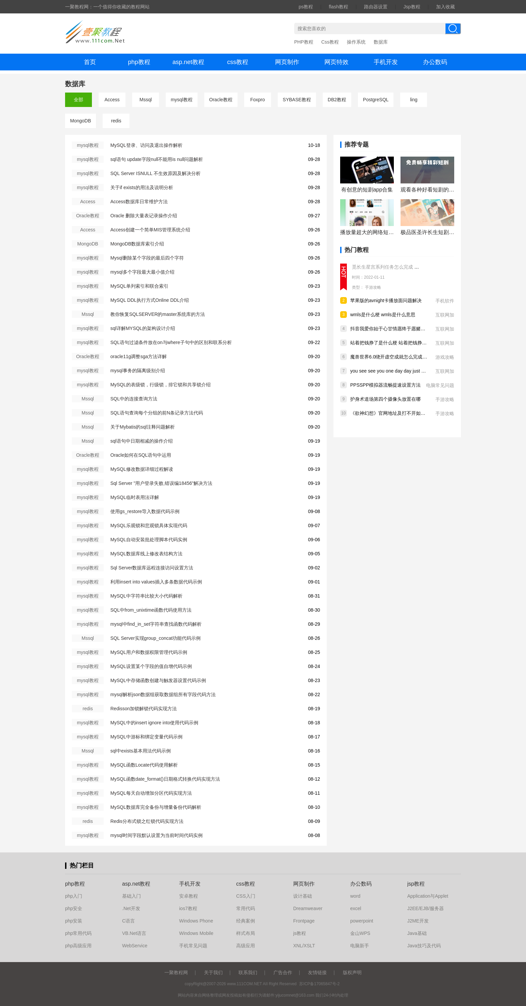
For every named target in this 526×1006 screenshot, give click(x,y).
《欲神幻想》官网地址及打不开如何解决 (392, 413)
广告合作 (282, 972)
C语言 (128, 921)
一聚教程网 (176, 972)
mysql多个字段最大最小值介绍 (142, 272)
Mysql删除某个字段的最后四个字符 (147, 258)
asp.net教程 (188, 62)
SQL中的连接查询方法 (133, 398)
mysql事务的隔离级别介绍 (137, 370)
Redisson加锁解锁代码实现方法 (143, 708)
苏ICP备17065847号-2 (319, 984)
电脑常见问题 (440, 385)
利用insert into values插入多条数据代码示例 (156, 581)
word (355, 896)
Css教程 (330, 42)
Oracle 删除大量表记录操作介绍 (143, 215)
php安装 (73, 921)
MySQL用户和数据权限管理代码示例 (148, 652)
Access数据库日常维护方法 (139, 201)
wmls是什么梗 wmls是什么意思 (382, 314)
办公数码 (435, 62)
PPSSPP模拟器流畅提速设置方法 (385, 385)
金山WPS (360, 933)
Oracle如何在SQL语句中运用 (140, 455)
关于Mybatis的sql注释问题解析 (142, 427)
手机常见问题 (193, 945)
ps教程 (306, 6)
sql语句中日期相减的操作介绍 (141, 441)
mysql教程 (182, 99)
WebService (134, 945)
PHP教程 (303, 42)
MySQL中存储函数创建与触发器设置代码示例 (158, 680)
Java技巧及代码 (424, 945)
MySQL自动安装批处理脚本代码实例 (148, 539)
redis (116, 120)
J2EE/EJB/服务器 (425, 908)
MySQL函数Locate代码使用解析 (144, 765)
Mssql (146, 99)
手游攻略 (373, 287)
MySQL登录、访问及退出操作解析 (146, 145)
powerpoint (361, 921)
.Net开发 (131, 908)
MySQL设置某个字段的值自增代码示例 (151, 666)
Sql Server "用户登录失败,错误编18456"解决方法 (161, 483)
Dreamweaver (307, 908)
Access (111, 99)
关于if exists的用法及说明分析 (141, 187)
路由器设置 (375, 6)
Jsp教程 (412, 6)
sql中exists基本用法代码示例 (140, 750)
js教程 (299, 933)
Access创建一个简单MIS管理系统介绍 (150, 229)
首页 (90, 62)
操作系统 (356, 42)
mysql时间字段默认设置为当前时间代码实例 (156, 835)
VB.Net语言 (134, 933)
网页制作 (287, 62)
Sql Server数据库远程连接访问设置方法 (151, 567)
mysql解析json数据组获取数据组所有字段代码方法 (163, 694)
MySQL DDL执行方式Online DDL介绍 (149, 300)
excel (355, 908)
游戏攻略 (444, 357)
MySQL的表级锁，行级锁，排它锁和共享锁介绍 (160, 384)
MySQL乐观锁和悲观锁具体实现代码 (148, 525)
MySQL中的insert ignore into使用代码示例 (154, 722)
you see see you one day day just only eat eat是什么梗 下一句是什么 (422, 371)
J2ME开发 (418, 921)
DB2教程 (337, 99)
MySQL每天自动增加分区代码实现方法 (151, 793)
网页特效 (336, 62)
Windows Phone (196, 921)
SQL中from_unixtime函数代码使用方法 (151, 610)
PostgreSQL (375, 99)
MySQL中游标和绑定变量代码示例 (146, 736)
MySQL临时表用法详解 (134, 497)
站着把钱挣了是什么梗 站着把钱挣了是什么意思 (400, 342)
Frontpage (304, 921)
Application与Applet (427, 896)
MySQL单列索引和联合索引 (139, 286)
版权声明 (352, 972)
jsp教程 (416, 884)
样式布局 (245, 933)
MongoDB (80, 120)
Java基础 (417, 933)
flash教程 (338, 6)
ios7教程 (188, 908)
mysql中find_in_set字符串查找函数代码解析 (156, 624)
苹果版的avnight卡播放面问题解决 (386, 300)
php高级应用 (78, 945)
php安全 (73, 908)
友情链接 (317, 972)
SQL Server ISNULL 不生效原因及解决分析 (155, 173)
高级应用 (245, 945)
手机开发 (386, 62)
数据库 (381, 42)
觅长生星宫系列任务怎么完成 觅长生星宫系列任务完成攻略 (413, 267)
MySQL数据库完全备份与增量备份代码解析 (155, 807)
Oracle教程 (220, 99)
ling (413, 99)
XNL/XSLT (304, 945)
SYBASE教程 (297, 99)
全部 (78, 99)
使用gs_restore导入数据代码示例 (144, 511)
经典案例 (245, 921)
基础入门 (131, 896)
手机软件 (444, 300)
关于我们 (213, 972)
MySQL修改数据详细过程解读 (141, 469)
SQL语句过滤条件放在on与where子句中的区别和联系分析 (171, 342)
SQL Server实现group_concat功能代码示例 (155, 638)
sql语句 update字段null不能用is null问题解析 (156, 159)
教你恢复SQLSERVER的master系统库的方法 (157, 314)
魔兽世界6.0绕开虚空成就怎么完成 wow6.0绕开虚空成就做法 (413, 356)
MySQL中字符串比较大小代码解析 (146, 596)
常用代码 (245, 908)
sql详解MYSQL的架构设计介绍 (142, 328)
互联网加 (444, 315)
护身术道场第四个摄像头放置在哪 (385, 399)
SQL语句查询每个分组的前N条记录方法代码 (156, 412)
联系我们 (248, 972)
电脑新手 (359, 945)
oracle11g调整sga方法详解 (138, 356)
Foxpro (257, 99)
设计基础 (302, 896)
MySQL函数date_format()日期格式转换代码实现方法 (165, 779)
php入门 (73, 896)
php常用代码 (78, 933)
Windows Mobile (196, 933)
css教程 (237, 62)
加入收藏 (445, 6)
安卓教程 (188, 896)
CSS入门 (245, 896)
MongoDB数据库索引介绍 (137, 243)
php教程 (139, 62)
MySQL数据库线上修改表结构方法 (146, 553)
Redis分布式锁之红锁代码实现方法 (146, 821)
